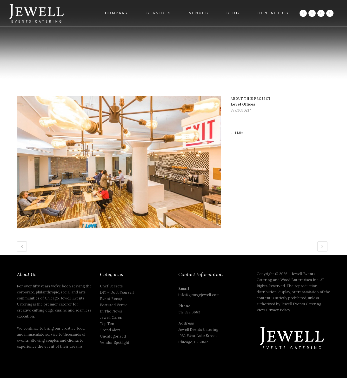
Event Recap (111, 298)
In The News (111, 311)
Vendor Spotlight (114, 342)
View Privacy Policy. (274, 310)
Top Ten (107, 323)
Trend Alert (110, 330)
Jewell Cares (111, 317)
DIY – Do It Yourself (117, 292)
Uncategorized (113, 336)
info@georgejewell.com (199, 294)
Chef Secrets (111, 286)
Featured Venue (113, 305)
